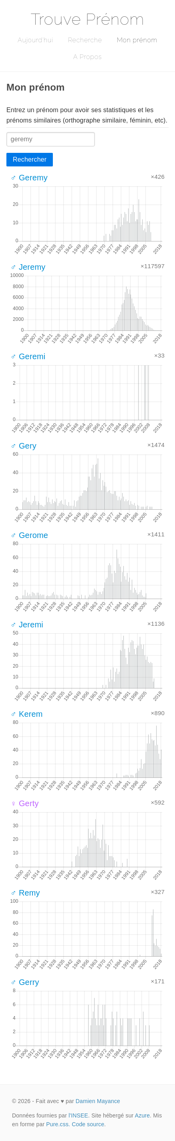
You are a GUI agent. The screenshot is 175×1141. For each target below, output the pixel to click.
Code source (88, 1124)
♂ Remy (25, 892)
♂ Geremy (29, 177)
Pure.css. (58, 1124)
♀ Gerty (24, 803)
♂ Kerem (26, 714)
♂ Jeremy (27, 267)
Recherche (85, 40)
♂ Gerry (24, 982)
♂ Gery (23, 445)
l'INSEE (78, 1115)
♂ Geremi (27, 356)
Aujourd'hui (35, 40)
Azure (142, 1115)
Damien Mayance (98, 1101)
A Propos (87, 57)
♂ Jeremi (26, 624)
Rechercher (29, 159)
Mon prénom (137, 40)
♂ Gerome (29, 535)
